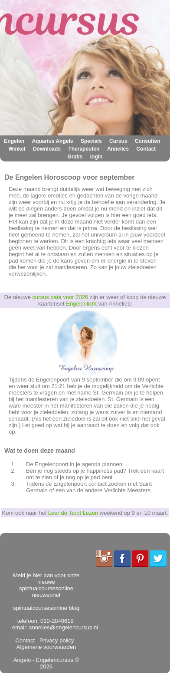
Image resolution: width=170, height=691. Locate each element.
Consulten (147, 141)
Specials (91, 141)
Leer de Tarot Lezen (73, 513)
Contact (146, 149)
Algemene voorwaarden (46, 643)
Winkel (17, 149)
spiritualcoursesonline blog (46, 608)
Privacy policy (55, 640)
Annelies (118, 149)
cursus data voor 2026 (60, 297)
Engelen (14, 141)
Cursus (118, 141)
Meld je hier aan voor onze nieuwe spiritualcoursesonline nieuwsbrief (46, 585)
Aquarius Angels (52, 141)
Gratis (75, 157)
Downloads (47, 149)
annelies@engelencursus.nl (63, 627)
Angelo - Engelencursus (43, 660)
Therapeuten (83, 149)
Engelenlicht (81, 303)
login (96, 157)
